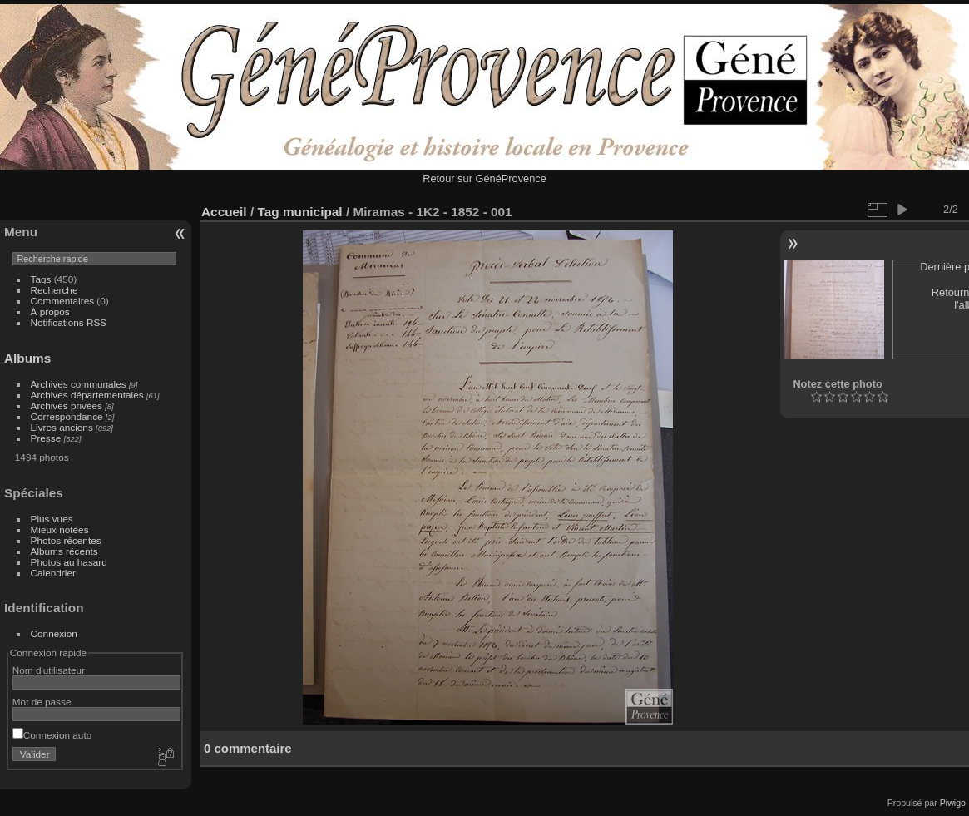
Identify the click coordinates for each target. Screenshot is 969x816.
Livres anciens (62, 427)
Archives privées (66, 405)
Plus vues (52, 518)
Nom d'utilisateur (48, 670)
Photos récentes (66, 540)
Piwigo (953, 803)
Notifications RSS (69, 322)
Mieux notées (60, 529)
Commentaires (63, 300)
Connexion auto (51, 734)
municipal (313, 212)
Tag (268, 212)
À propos (50, 311)
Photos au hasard (69, 561)
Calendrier (53, 572)
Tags (41, 279)
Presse (46, 438)
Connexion (54, 633)
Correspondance (67, 416)
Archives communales (78, 383)
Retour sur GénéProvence (484, 178)
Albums (27, 358)
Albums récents (64, 551)
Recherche (54, 289)
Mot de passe (42, 701)
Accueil (224, 212)
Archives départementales (87, 394)
